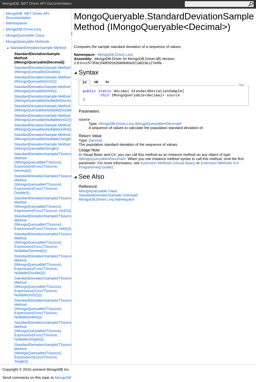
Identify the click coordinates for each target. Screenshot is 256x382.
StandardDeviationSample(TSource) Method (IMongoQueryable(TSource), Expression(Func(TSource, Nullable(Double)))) (42, 264)
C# (84, 82)
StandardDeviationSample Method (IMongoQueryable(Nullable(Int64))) (42, 127)
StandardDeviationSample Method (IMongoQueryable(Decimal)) (39, 58)
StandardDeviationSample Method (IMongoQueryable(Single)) (42, 146)
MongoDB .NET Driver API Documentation (27, 15)
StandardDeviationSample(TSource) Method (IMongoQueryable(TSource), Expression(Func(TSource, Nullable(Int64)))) (42, 308)
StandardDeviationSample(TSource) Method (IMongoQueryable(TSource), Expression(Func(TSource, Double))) (42, 184)
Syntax (86, 72)
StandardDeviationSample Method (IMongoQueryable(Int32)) (42, 79)
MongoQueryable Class (25, 35)
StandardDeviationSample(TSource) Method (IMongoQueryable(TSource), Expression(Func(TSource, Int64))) (42, 222)
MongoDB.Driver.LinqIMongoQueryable (131, 123)
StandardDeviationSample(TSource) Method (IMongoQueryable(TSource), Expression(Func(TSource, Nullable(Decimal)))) (42, 242)
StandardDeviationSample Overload (108, 195)
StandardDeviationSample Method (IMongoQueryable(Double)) (42, 69)
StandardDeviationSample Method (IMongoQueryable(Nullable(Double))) (42, 108)
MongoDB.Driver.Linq (23, 29)
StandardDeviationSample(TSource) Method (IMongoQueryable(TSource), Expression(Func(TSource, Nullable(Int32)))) (42, 286)
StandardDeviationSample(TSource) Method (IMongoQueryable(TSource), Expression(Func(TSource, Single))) (42, 352)
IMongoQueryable (93, 159)
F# (107, 82)
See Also (89, 176)
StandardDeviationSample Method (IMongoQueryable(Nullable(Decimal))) (42, 98)
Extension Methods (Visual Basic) (168, 163)
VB (96, 82)
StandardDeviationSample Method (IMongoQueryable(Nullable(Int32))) (42, 117)
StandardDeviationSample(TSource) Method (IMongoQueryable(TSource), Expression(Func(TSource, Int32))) (42, 204)
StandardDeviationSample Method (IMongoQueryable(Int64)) (42, 89)
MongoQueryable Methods (27, 41)
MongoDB (63, 377)
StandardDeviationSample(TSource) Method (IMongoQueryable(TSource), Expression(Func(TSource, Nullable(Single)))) (42, 330)
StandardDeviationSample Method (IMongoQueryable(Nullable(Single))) (42, 136)
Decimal (172, 123)
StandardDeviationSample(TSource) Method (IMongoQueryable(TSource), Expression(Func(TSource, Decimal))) (42, 162)
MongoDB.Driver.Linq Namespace (107, 199)
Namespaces (16, 23)
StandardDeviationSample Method (38, 47)
